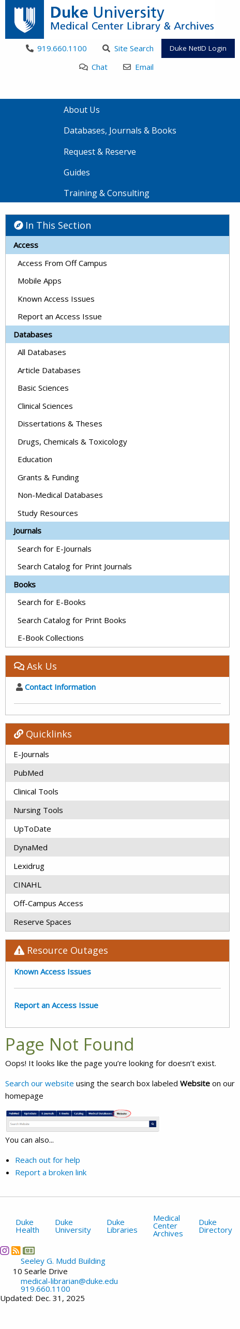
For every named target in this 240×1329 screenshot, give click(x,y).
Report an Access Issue (60, 316)
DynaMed (30, 847)
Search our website (39, 1083)
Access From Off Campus (62, 263)
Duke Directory (215, 1226)
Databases (32, 334)
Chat (93, 67)
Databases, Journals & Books (120, 130)
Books (24, 584)
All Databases (42, 352)
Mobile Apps (40, 280)
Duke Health (27, 1226)
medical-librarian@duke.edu (69, 1281)
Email (138, 67)
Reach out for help (47, 1160)
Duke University (73, 1226)
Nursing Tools (38, 810)
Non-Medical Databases (60, 495)
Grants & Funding (48, 477)
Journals (27, 530)
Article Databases (49, 370)
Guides (77, 172)
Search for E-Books (52, 602)
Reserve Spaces (42, 922)
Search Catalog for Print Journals (75, 566)
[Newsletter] (28, 1251)
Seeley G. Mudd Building (63, 1261)
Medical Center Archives (168, 1225)
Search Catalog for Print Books (72, 620)
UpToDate (32, 828)
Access (25, 245)
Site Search (128, 48)
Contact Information (56, 687)
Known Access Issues (56, 298)
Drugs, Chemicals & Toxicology (72, 441)
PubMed (28, 772)
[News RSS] (15, 1251)
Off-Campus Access (48, 903)
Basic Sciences (43, 387)
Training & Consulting (106, 193)
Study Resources (48, 513)
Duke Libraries (122, 1226)
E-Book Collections (51, 637)
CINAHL (27, 884)
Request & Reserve (100, 151)
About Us (82, 109)
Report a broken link (50, 1172)
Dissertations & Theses (60, 423)
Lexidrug (28, 866)
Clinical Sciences (45, 406)
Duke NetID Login (198, 48)
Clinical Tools (35, 791)
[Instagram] (4, 1251)
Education (35, 459)
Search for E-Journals (55, 548)
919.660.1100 (56, 48)
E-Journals (31, 754)
